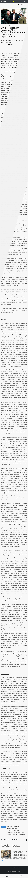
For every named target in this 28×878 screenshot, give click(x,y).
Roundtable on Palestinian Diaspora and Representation (10, 846)
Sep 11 (2, 860)
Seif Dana (3, 319)
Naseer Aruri (4, 109)
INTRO (15, 63)
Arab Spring (21, 834)
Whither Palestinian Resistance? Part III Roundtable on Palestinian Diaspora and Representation (13, 32)
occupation (10, 832)
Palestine (16, 830)
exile (23, 832)
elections (9, 834)
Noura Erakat (8, 59)
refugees (9, 828)
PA (20, 830)
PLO (19, 828)
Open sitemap (14, 867)
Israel (15, 832)
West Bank (9, 826)
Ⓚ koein (18, 871)
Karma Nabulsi (5, 674)
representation (17, 826)
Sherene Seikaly (5, 768)
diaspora (15, 834)
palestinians (10, 830)
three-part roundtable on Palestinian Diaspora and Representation (14, 55)
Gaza (19, 832)
